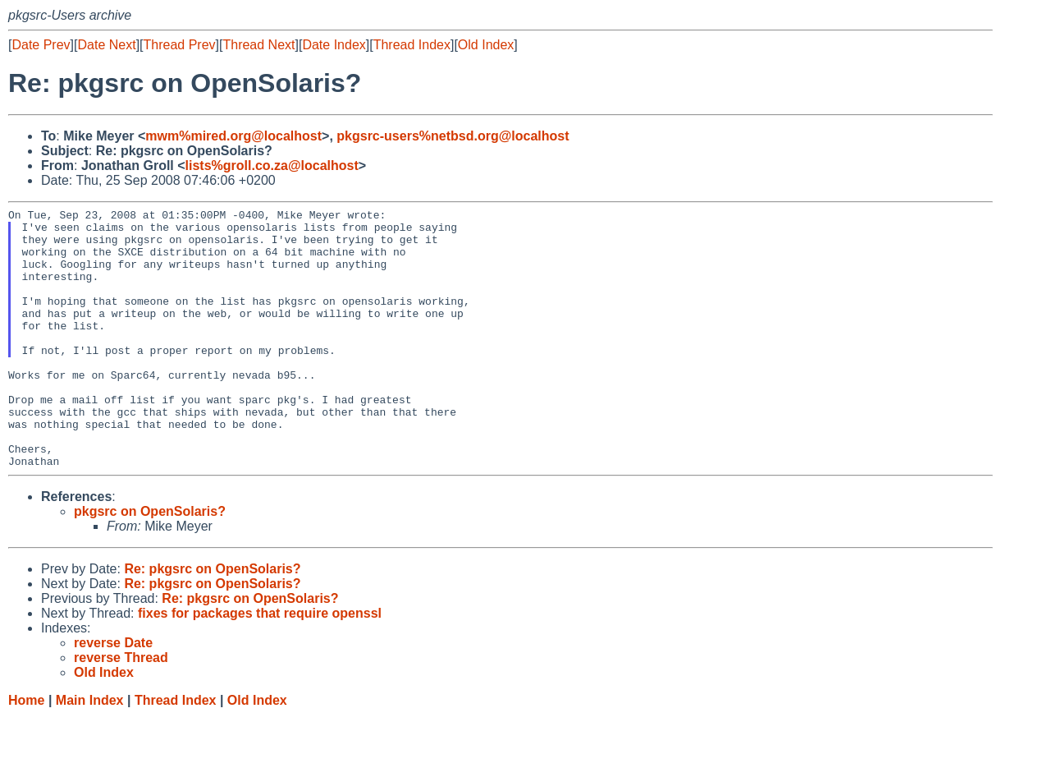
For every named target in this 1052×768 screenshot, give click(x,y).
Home (26, 752)
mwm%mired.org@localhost (233, 136)
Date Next (106, 45)
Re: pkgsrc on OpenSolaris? (212, 621)
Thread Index (412, 45)
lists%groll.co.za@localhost (272, 165)
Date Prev (40, 45)
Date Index (333, 45)
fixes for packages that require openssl (260, 665)
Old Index (486, 45)
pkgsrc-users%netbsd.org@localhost (452, 136)
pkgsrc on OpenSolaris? (150, 563)
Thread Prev (180, 45)
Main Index (90, 752)
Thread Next (258, 45)
